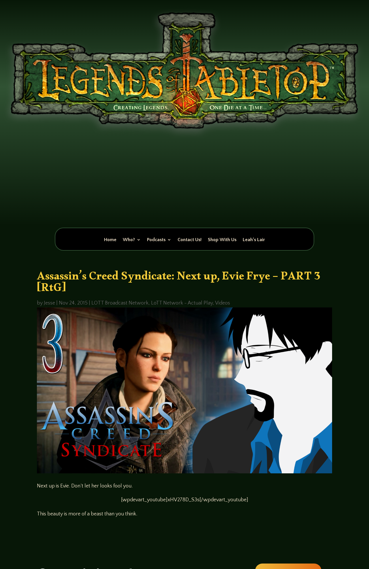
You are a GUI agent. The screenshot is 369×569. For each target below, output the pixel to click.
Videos (222, 303)
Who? (129, 240)
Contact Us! (190, 240)
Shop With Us (222, 240)
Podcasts (156, 240)
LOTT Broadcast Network (119, 303)
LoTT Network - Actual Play (182, 303)
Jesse (49, 303)
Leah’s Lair (254, 240)
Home (110, 240)
